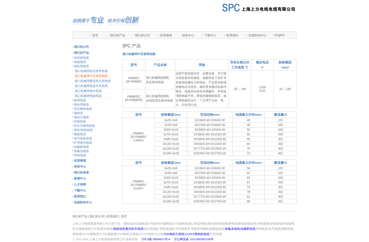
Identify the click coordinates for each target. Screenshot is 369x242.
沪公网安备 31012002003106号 (194, 239)
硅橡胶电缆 (247, 229)
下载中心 (210, 35)
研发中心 (188, 35)
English (280, 35)
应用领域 (166, 35)
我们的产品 (117, 35)
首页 (95, 35)
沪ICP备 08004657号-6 (156, 239)
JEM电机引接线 (174, 234)
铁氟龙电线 (232, 229)
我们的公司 (142, 35)
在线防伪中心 (257, 35)
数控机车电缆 (135, 229)
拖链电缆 (119, 229)
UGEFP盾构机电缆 (197, 234)
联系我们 (232, 35)
